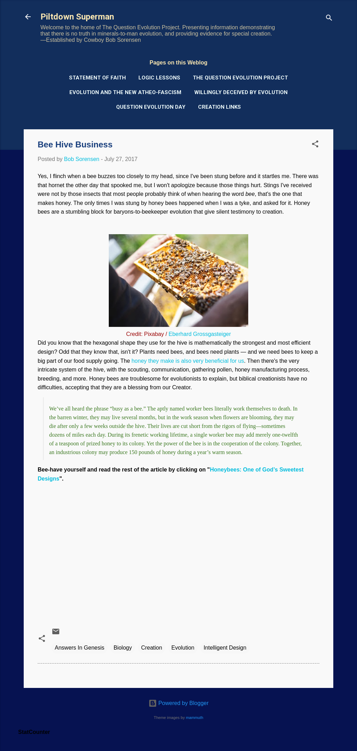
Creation (151, 648)
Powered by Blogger (179, 703)
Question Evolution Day (150, 107)
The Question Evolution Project (240, 78)
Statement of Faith (97, 78)
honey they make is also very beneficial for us (187, 361)
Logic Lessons (159, 78)
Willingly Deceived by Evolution (241, 92)
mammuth (194, 717)
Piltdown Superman (77, 17)
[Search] (329, 19)
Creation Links (219, 107)
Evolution (183, 648)
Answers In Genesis (79, 648)
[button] (315, 145)
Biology (123, 648)
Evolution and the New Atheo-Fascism (125, 92)
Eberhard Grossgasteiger (200, 334)
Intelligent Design (225, 648)
